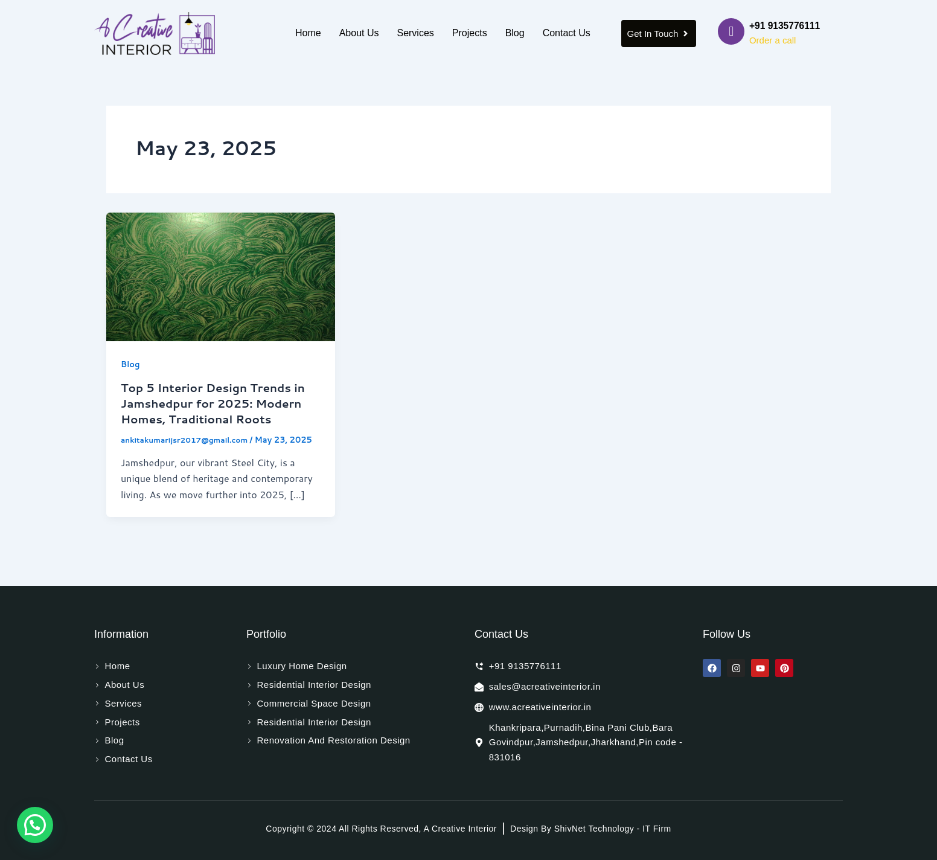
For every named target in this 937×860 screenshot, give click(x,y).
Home (308, 33)
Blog (515, 33)
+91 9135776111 (785, 26)
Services (415, 33)
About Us (359, 33)
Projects (469, 33)
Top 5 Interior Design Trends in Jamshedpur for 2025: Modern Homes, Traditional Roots (219, 403)
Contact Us (566, 33)
